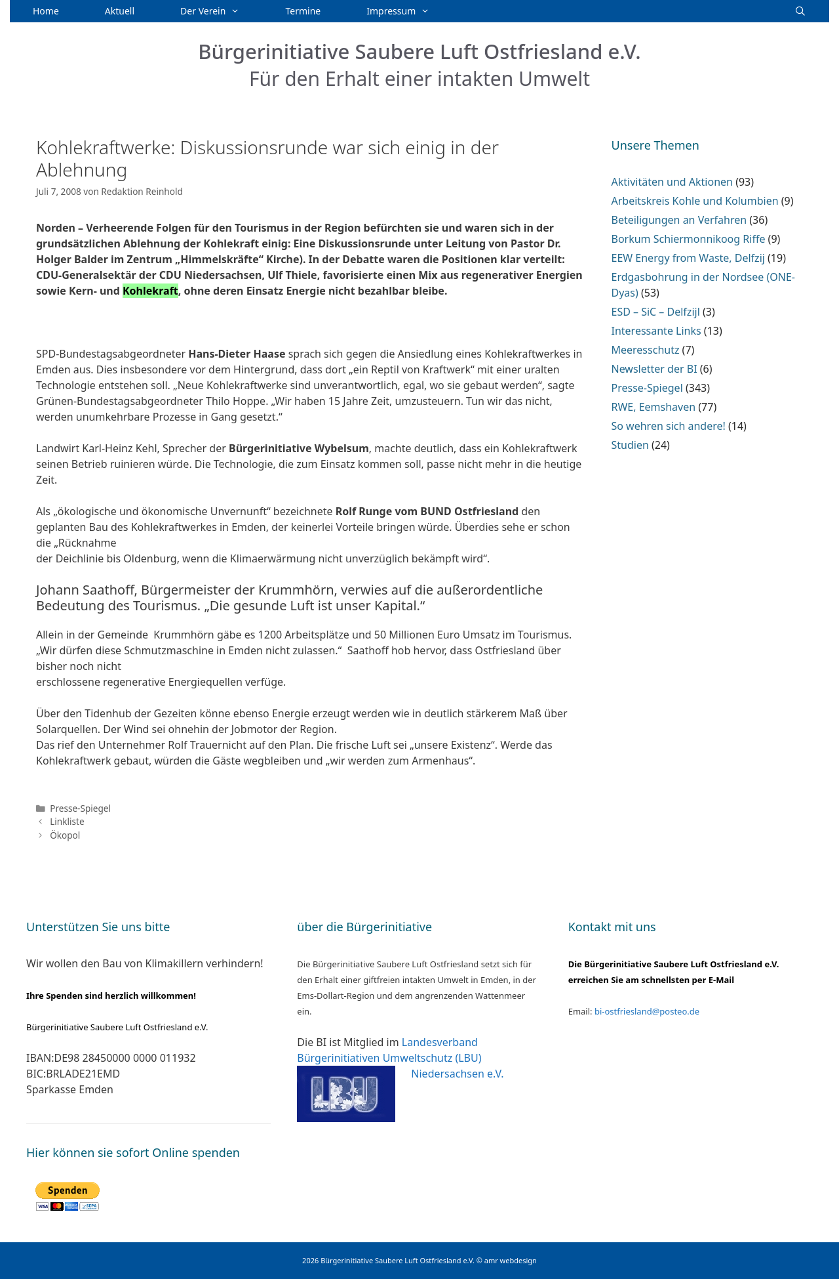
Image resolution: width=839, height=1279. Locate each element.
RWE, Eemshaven (654, 407)
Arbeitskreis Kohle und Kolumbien (695, 201)
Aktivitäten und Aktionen (672, 182)
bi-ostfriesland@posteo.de (647, 1011)
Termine (303, 11)
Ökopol (65, 835)
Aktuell (119, 11)
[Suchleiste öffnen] (800, 11)
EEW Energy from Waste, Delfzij (688, 258)
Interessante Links (656, 331)
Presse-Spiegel (80, 808)
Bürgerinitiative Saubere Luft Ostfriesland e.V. (419, 51)
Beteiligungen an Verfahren (679, 220)
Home (46, 11)
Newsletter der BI (654, 369)
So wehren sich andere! (669, 426)
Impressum (409, 11)
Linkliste (67, 821)
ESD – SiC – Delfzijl (656, 311)
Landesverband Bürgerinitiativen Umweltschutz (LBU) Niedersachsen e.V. (400, 1058)
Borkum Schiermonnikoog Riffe (689, 239)
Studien (630, 445)
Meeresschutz (646, 350)
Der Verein (221, 11)
